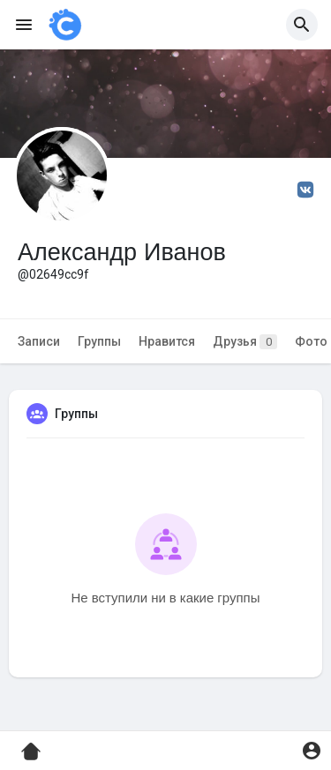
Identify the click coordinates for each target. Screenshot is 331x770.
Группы (99, 341)
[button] (302, 25)
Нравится (167, 341)
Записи (39, 341)
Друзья (245, 341)
